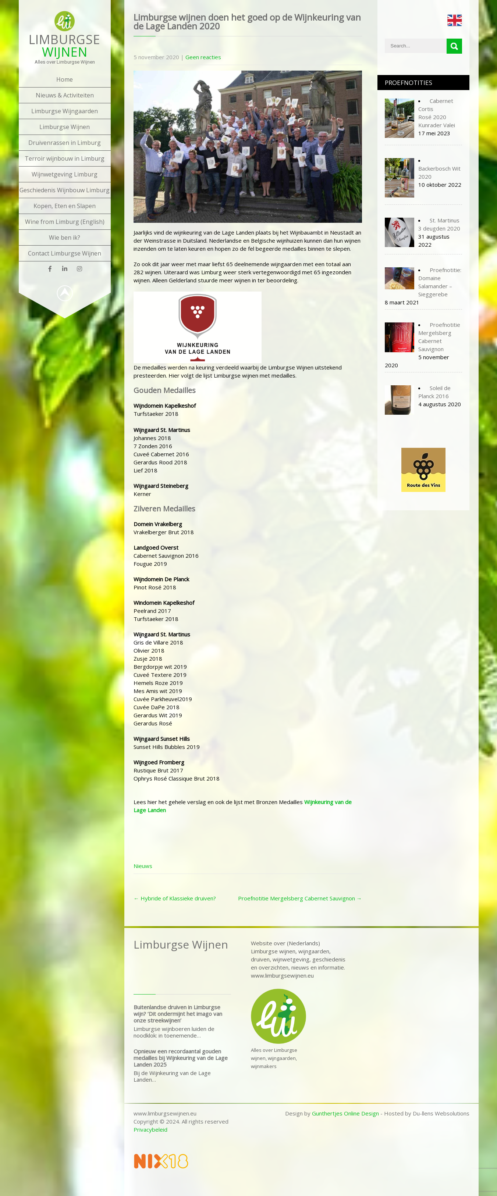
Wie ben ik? (64, 237)
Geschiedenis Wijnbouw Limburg (64, 190)
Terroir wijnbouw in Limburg (64, 158)
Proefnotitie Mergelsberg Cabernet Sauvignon (300, 898)
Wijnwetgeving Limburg (64, 174)
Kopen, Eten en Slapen (64, 206)
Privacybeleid (150, 1129)
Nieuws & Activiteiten (65, 95)
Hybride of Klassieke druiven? (175, 898)
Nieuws (143, 866)
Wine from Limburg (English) (64, 222)
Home (64, 79)
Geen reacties (203, 57)
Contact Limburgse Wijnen (64, 253)
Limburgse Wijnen (64, 127)
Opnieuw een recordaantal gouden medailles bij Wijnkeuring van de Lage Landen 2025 (181, 1058)
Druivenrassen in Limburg (64, 143)
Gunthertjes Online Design (345, 1113)
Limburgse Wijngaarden (64, 111)
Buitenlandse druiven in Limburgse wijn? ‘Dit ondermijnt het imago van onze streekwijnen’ (178, 1014)
